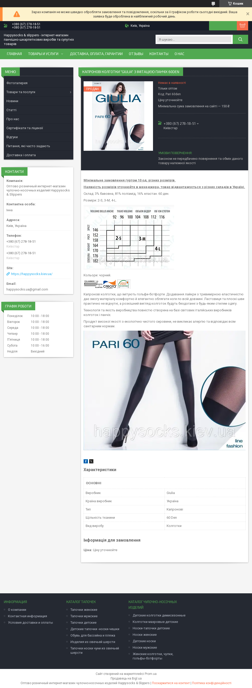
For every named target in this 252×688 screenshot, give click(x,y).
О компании (17, 610)
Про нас (12, 119)
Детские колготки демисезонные (159, 615)
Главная (14, 54)
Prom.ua (151, 674)
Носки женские (145, 635)
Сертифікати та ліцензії (24, 128)
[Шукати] (240, 39)
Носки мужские (145, 647)
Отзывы (136, 54)
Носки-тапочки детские (151, 628)
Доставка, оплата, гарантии (96, 54)
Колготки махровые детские (155, 622)
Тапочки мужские (83, 616)
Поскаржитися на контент (171, 683)
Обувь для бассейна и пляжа (92, 635)
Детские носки (144, 641)
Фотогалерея (17, 83)
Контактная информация (27, 616)
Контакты (158, 54)
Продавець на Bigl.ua (126, 678)
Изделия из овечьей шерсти (92, 642)
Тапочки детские (83, 622)
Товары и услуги (43, 54)
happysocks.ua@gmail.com (27, 289)
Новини (12, 101)
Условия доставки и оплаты (30, 622)
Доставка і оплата (21, 155)
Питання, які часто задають (28, 146)
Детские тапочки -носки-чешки (94, 629)
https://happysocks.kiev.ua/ (31, 274)
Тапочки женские (83, 610)
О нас (179, 54)
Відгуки (12, 137)
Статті (11, 110)
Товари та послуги (20, 92)
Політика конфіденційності (211, 683)
